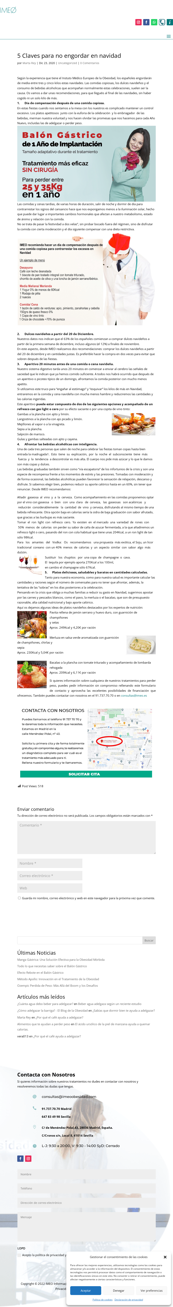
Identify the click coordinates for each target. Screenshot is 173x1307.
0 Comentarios (89, 63)
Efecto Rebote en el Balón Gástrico (40, 973)
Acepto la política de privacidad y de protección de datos (57, 1255)
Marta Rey (29, 63)
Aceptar (86, 1290)
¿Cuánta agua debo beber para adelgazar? (45, 1004)
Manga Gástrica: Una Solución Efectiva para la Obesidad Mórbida (61, 960)
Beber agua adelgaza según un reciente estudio (109, 1004)
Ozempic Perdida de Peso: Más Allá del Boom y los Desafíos (57, 985)
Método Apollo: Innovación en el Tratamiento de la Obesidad (58, 979)
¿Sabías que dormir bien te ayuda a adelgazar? (124, 1010)
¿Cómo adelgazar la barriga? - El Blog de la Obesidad (52, 1010)
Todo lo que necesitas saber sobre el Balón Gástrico (52, 966)
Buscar (149, 940)
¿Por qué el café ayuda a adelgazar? (59, 1017)
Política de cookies (103, 1299)
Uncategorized (67, 63)
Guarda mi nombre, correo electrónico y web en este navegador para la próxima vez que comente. (88, 898)
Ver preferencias (152, 1290)
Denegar (118, 1290)
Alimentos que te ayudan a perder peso (43, 1024)
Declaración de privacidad (129, 1299)
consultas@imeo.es (134, 695)
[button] (165, 1257)
